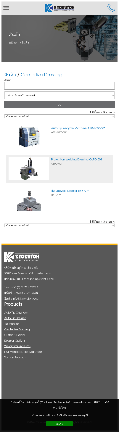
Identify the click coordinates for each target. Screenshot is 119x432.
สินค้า (14, 34)
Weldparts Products (17, 346)
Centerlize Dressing (41, 74)
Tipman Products (15, 357)
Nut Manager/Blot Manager (23, 352)
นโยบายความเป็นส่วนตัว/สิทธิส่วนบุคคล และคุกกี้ (59, 415)
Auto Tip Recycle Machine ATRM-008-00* (78, 128)
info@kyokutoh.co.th (26, 298)
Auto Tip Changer (16, 312)
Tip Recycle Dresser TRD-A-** (70, 191)
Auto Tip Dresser (15, 318)
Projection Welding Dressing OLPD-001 (76, 159)
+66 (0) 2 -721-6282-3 (24, 287)
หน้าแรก (14, 42)
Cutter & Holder (14, 335)
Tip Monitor (11, 324)
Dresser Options (14, 340)
